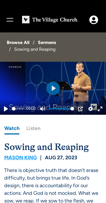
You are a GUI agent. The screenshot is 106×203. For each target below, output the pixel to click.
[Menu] (10, 20)
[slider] (18, 108)
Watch (12, 128)
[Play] (5, 108)
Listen (33, 128)
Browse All (18, 42)
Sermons (47, 42)
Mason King (20, 158)
